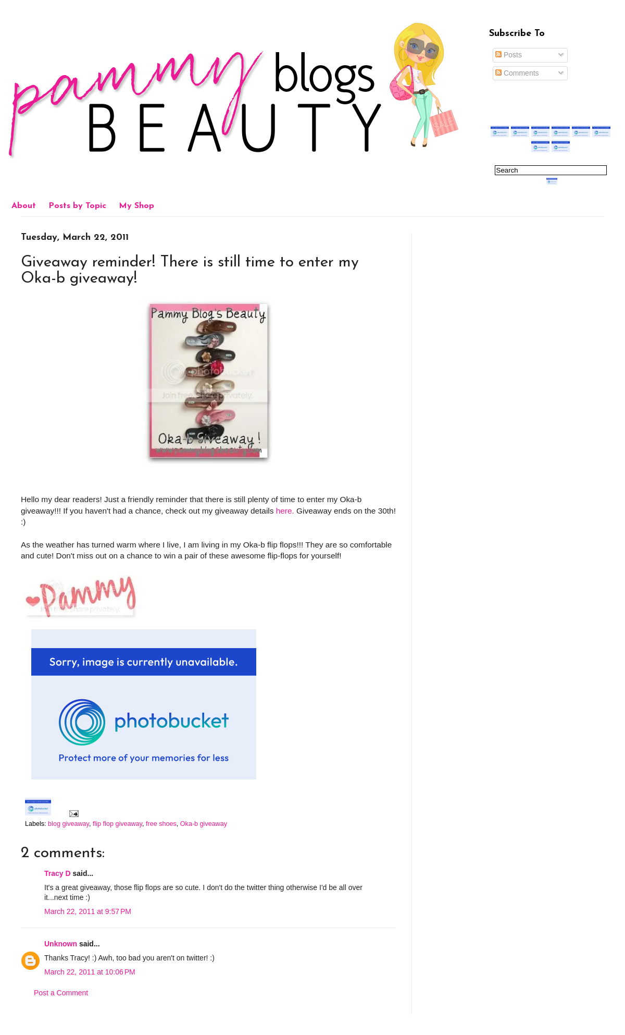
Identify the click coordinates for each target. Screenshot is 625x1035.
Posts (508, 55)
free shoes (161, 823)
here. (285, 510)
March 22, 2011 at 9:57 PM (87, 911)
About (23, 206)
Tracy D (57, 873)
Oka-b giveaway (203, 823)
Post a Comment (61, 993)
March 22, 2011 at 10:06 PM (89, 972)
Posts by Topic (77, 206)
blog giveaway (68, 823)
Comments (517, 73)
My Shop (136, 206)
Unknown (60, 944)
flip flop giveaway (117, 823)
